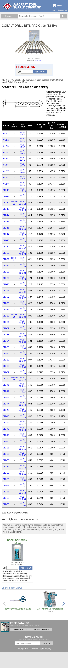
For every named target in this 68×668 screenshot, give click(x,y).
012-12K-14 (22, 215)
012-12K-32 (22, 328)
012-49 (6, 435)
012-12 (6, 203)
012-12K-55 (22, 473)
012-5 (6, 159)
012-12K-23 (22, 272)
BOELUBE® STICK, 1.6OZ (17, 541)
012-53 (6, 460)
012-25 (6, 284)
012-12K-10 (22, 190)
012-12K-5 (22, 158)
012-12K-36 (22, 353)
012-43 (6, 397)
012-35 (6, 347)
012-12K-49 (22, 435)
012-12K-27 (22, 297)
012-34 (6, 341)
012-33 (6, 335)
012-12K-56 (22, 479)
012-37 (6, 360)
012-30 (6, 316)
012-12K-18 (22, 240)
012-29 (6, 309)
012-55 (6, 473)
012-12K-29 (22, 309)
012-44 (6, 404)
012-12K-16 (22, 228)
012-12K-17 (22, 234)
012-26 (6, 291)
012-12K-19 (22, 246)
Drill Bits (38, 60)
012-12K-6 (22, 165)
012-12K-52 (22, 454)
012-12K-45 (22, 410)
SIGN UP (46, 643)
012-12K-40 (22, 378)
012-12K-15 (22, 221)
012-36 (6, 353)
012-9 (6, 184)
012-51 (6, 448)
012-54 (6, 467)
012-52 (6, 454)
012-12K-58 (22, 491)
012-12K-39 (22, 372)
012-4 (6, 152)
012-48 (6, 429)
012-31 (6, 322)
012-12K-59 (22, 498)
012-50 (6, 441)
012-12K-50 (22, 441)
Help (53, 10)
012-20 (6, 253)
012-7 (6, 171)
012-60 (6, 504)
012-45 (6, 410)
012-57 (6, 485)
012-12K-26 (22, 290)
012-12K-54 (22, 466)
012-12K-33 (22, 334)
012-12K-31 (22, 322)
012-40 (6, 379)
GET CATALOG (20, 629)
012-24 (6, 278)
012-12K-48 (22, 429)
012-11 (6, 196)
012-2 (6, 140)
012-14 (6, 215)
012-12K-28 (22, 303)
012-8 (6, 177)
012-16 (6, 228)
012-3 (6, 146)
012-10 (6, 190)
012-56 (6, 479)
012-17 (6, 234)
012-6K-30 (14, 316)
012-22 (6, 265)
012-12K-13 (22, 209)
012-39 (6, 372)
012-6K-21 (14, 259)
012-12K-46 (22, 416)
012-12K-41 (22, 385)
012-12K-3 (22, 146)
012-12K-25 (22, 284)
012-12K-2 (22, 140)
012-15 (6, 221)
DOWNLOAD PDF (41, 629)
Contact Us (62, 10)
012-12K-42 (22, 391)
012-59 (6, 498)
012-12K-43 (22, 397)
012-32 (6, 328)
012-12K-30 (22, 316)
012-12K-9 (22, 184)
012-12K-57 (22, 485)
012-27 (6, 297)
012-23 (6, 272)
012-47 (6, 423)
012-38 (6, 366)
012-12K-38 (22, 366)
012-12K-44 (22, 404)
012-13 (6, 209)
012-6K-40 (14, 378)
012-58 (6, 492)
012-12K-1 (22, 133)
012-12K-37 (22, 360)
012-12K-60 (22, 504)
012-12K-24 (22, 278)
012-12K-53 (22, 460)
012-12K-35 (22, 347)
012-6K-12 (14, 202)
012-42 (6, 391)
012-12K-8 (22, 177)
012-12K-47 (22, 422)
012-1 (6, 133)
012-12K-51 (22, 448)
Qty (25, 71)
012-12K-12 (22, 202)
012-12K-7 (22, 171)
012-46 (6, 416)
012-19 (6, 247)
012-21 (6, 259)
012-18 (6, 240)
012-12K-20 (22, 253)
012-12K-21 (22, 259)
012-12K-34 (22, 341)
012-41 (6, 385)
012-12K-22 (22, 265)
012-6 (6, 165)
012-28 (6, 303)
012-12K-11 (22, 196)
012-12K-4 (22, 152)
